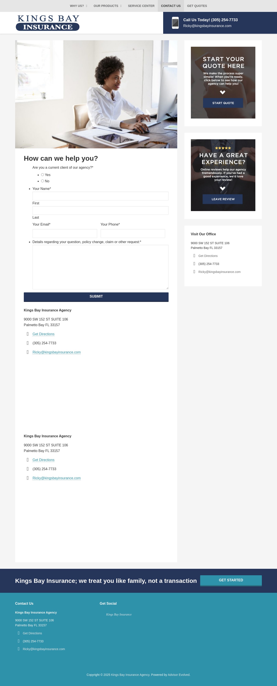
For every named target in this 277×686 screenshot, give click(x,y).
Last (35, 217)
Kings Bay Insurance (119, 614)
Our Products (106, 6)
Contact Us (171, 6)
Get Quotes (197, 6)
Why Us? (77, 6)
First (35, 203)
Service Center (141, 6)
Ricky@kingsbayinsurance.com (207, 26)
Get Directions (43, 334)
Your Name (41, 189)
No (47, 181)
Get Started (231, 580)
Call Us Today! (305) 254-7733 (210, 20)
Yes (47, 175)
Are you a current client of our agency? (62, 167)
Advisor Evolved (178, 674)
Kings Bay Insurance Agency (130, 674)
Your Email (41, 224)
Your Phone (110, 224)
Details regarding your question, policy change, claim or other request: (86, 242)
